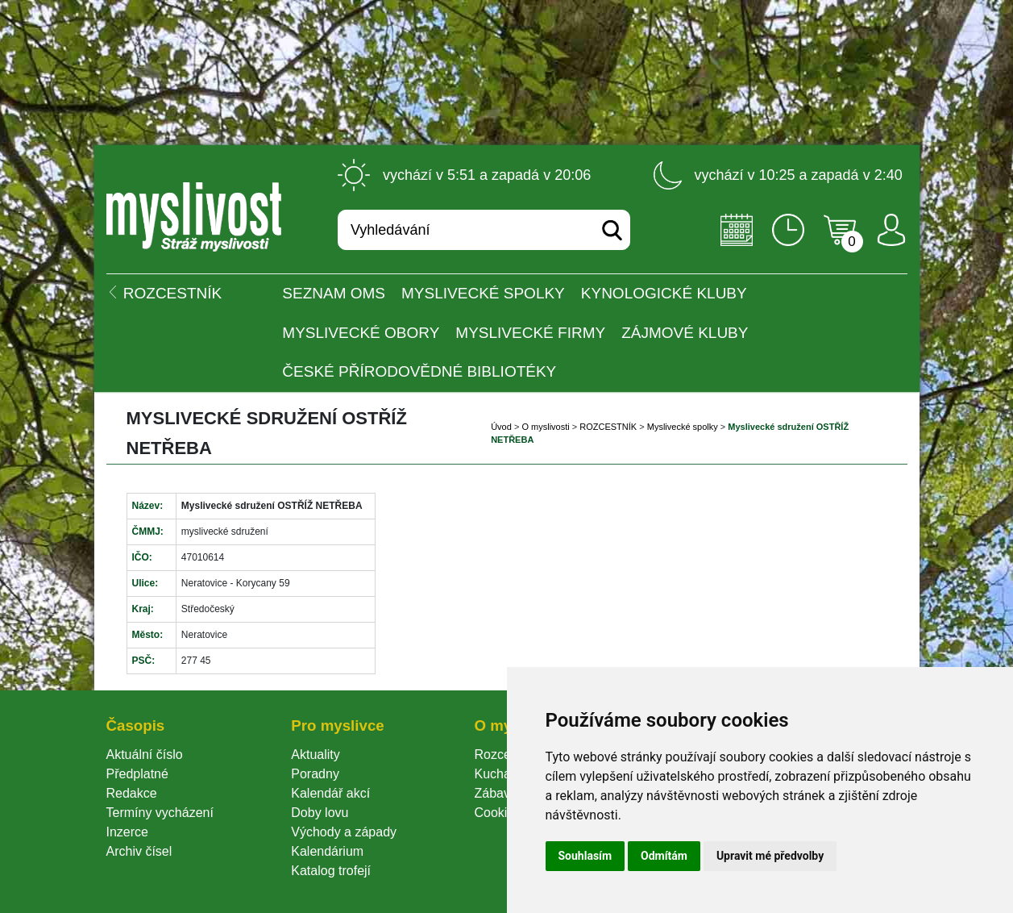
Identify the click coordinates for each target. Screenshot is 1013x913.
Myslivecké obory (360, 332)
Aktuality (315, 754)
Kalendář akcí (330, 793)
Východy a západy (343, 832)
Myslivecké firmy (530, 332)
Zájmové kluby (684, 332)
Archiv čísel (139, 851)
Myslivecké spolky (483, 293)
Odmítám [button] (664, 855)
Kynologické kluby (664, 293)
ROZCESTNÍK (608, 426)
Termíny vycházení (160, 812)
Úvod (501, 426)
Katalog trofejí (331, 871)
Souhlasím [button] (585, 855)
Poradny (315, 774)
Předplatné (137, 774)
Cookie (497, 812)
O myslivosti (545, 426)
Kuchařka (501, 774)
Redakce (131, 793)
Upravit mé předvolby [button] (770, 855)
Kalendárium (327, 851)
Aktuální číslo (144, 754)
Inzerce (127, 832)
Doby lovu (319, 812)
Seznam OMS (333, 293)
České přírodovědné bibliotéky (419, 371)
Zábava (495, 793)
